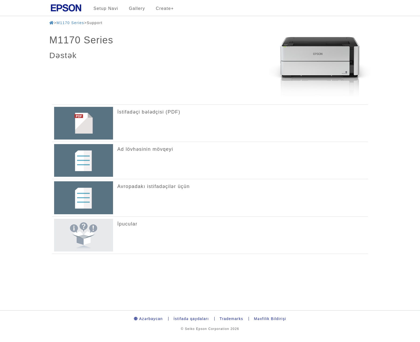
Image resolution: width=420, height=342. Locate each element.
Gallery (137, 8)
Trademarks (231, 319)
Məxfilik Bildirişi (270, 319)
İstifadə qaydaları (191, 319)
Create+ (165, 8)
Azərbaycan (148, 319)
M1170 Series (70, 23)
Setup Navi (105, 8)
